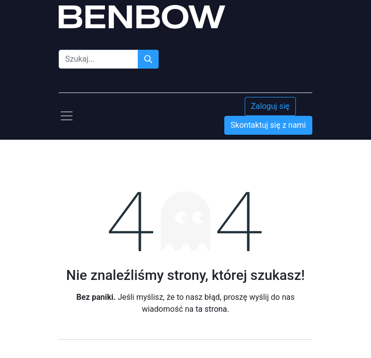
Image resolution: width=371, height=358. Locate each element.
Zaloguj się (270, 106)
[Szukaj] (148, 59)
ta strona (211, 309)
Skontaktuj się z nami (268, 125)
